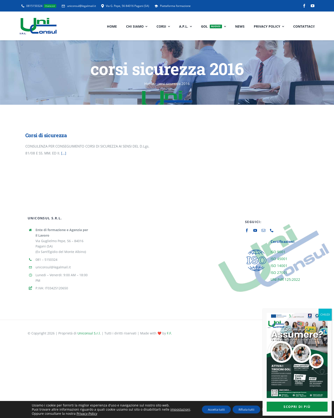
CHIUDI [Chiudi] (325, 314)
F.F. (169, 333)
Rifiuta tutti (246, 409)
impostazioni (174, 409)
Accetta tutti (212, 409)
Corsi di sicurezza (46, 135)
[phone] (272, 230)
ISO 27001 (279, 272)
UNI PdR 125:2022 (285, 279)
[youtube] (312, 6)
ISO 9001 (278, 252)
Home (149, 83)
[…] (63, 153)
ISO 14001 (279, 265)
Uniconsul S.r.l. (89, 333)
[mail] (263, 230)
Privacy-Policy (81, 413)
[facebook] (304, 6)
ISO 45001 (279, 258)
